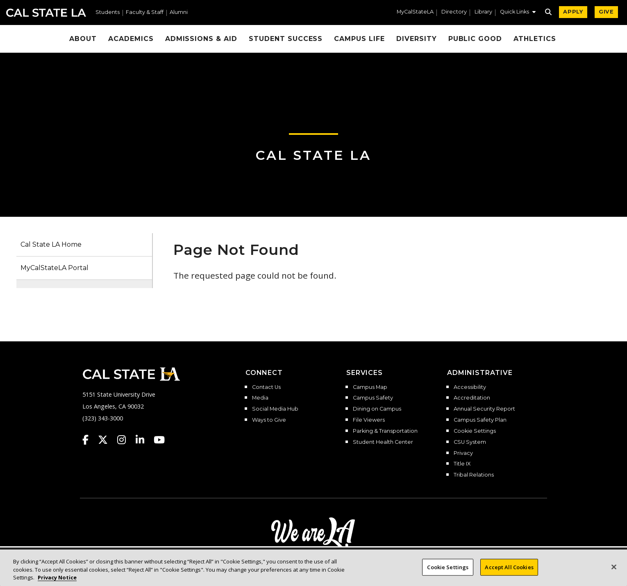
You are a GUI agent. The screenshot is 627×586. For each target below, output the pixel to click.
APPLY (573, 12)
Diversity (416, 39)
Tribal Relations (474, 475)
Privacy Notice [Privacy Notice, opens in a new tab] (57, 582)
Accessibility (470, 387)
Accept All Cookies (509, 571)
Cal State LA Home (51, 244)
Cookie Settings (475, 431)
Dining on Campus (377, 409)
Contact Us (266, 387)
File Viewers (369, 420)
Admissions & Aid (201, 39)
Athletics (534, 39)
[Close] (614, 571)
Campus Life (359, 39)
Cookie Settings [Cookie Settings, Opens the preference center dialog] (447, 571)
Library (483, 12)
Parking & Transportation (385, 431)
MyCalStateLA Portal (54, 268)
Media (260, 398)
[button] (518, 12)
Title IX (462, 464)
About (83, 39)
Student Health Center (383, 442)
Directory (454, 12)
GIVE (606, 12)
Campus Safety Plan (480, 420)
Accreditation (472, 398)
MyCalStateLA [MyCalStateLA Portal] (415, 12)
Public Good (475, 39)
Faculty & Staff (145, 12)
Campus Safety (373, 398)
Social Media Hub (275, 409)
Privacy (463, 453)
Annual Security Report (484, 409)
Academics (131, 39)
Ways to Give (269, 420)
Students (107, 12)
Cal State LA (46, 13)
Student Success (286, 39)
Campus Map (370, 387)
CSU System (470, 442)
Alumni (179, 12)
